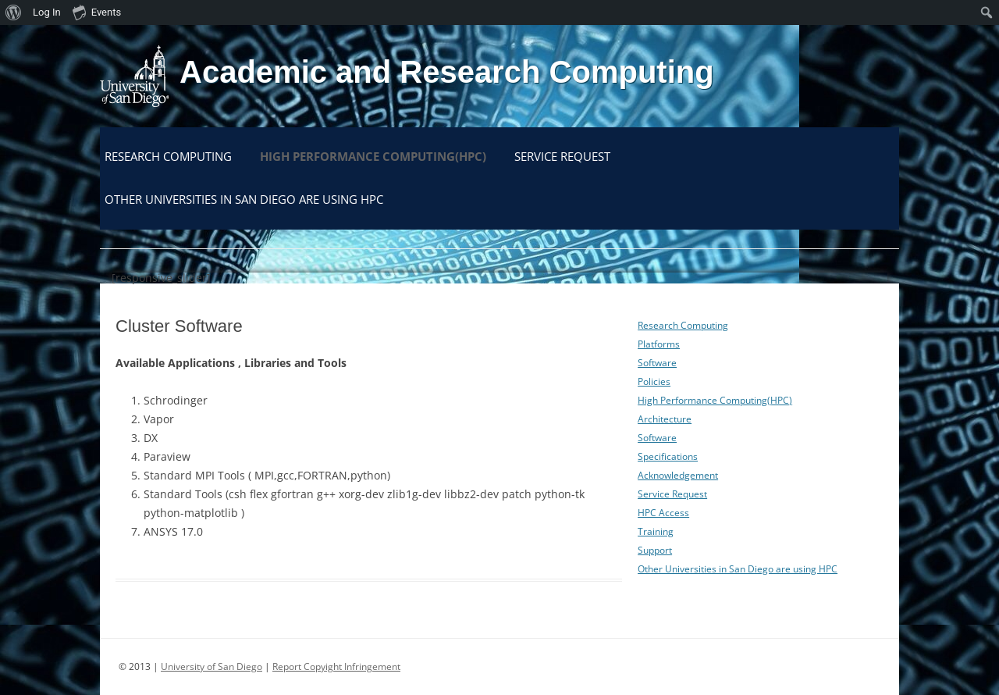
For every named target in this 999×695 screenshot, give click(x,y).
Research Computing (168, 156)
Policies (654, 381)
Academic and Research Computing (447, 71)
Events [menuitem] (97, 11)
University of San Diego (211, 666)
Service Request (562, 156)
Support (655, 550)
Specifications (668, 456)
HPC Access (663, 512)
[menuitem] (13, 12)
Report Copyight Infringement (336, 666)
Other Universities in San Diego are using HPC (244, 199)
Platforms (659, 344)
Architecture (664, 419)
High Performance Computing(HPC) (373, 156)
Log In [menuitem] (47, 12)
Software (657, 362)
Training (656, 531)
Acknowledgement (678, 475)
